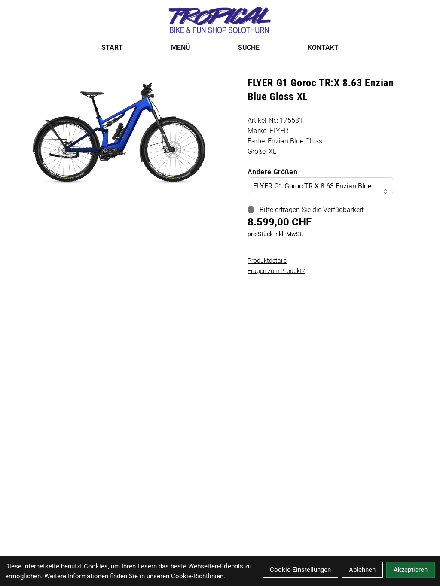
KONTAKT (323, 47)
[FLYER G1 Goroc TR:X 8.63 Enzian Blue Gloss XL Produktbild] (119, 128)
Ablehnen (362, 570)
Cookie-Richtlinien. (198, 576)
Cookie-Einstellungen (300, 570)
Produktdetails (267, 260)
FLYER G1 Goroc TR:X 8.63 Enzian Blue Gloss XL (320, 191)
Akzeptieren (411, 570)
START (112, 47)
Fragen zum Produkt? (276, 270)
